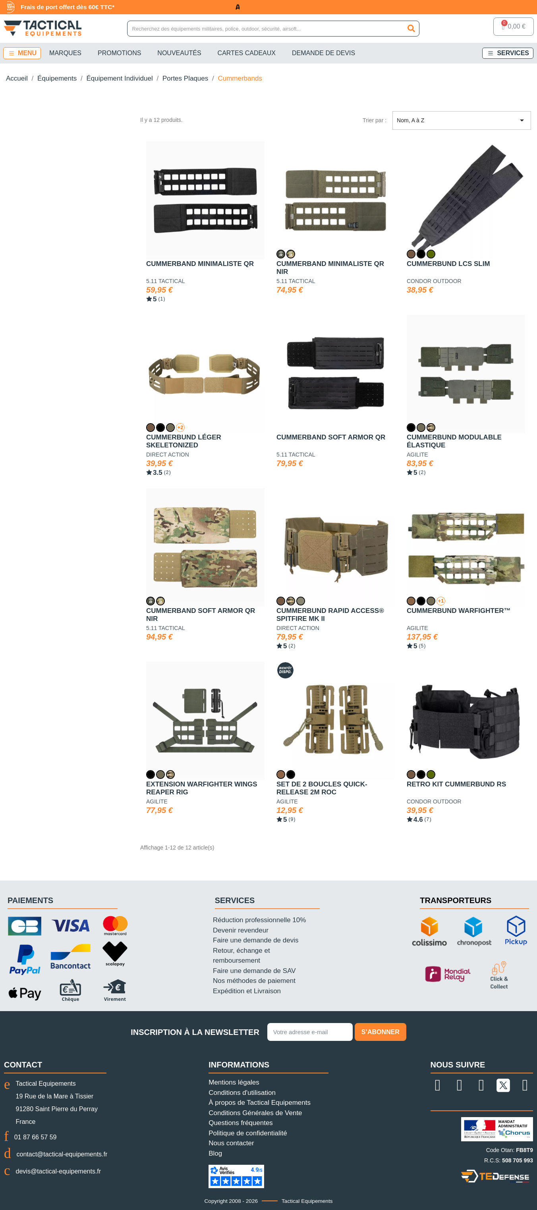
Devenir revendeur (240, 930)
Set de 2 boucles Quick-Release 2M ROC (321, 788)
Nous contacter (231, 1143)
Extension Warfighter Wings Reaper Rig (201, 788)
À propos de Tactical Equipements (260, 1102)
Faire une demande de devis (255, 940)
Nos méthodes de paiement (254, 981)
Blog (215, 1153)
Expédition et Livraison (247, 991)
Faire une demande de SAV (254, 971)
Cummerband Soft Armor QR (330, 437)
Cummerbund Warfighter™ (459, 611)
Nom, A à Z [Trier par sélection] (462, 121)
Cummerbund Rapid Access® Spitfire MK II (330, 614)
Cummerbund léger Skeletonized (183, 441)
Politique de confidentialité (248, 1133)
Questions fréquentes (241, 1123)
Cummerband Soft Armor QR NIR (200, 614)
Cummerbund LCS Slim (448, 264)
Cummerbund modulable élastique (454, 441)
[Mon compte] (477, 28)
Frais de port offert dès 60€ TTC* (72, 7)
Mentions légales (234, 1082)
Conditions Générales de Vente (255, 1113)
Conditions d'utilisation (242, 1092)
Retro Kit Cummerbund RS (456, 784)
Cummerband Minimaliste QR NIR (330, 268)
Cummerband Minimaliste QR (200, 264)
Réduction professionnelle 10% (259, 920)
